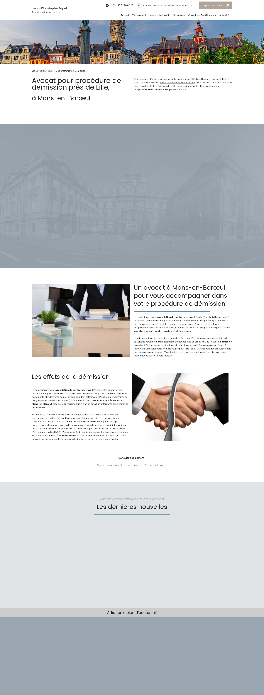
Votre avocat (139, 15)
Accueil (125, 15)
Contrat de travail (154, 465)
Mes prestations (158, 15)
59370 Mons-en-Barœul (167, 5)
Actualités (224, 15)
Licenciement (134, 465)
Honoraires (179, 15)
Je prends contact (215, 5)
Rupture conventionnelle (110, 465)
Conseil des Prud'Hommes (202, 15)
